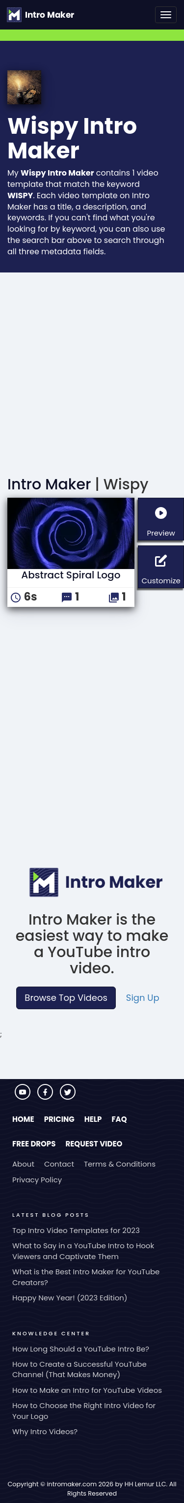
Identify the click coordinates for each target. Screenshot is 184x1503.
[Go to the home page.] (40, 14)
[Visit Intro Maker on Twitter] (67, 1097)
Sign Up (142, 998)
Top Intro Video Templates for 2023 (76, 1230)
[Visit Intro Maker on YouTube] (23, 1097)
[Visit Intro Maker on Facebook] (46, 1097)
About (23, 1164)
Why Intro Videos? (45, 1431)
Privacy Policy (37, 1179)
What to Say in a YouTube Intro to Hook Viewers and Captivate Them (83, 1250)
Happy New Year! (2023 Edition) (70, 1298)
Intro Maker (49, 484)
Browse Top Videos (66, 998)
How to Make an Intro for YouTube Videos (87, 1390)
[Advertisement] (92, 369)
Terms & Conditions (120, 1164)
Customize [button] (162, 566)
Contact (59, 1164)
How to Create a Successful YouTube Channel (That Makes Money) (79, 1369)
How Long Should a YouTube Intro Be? (80, 1349)
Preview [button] (165, 518)
